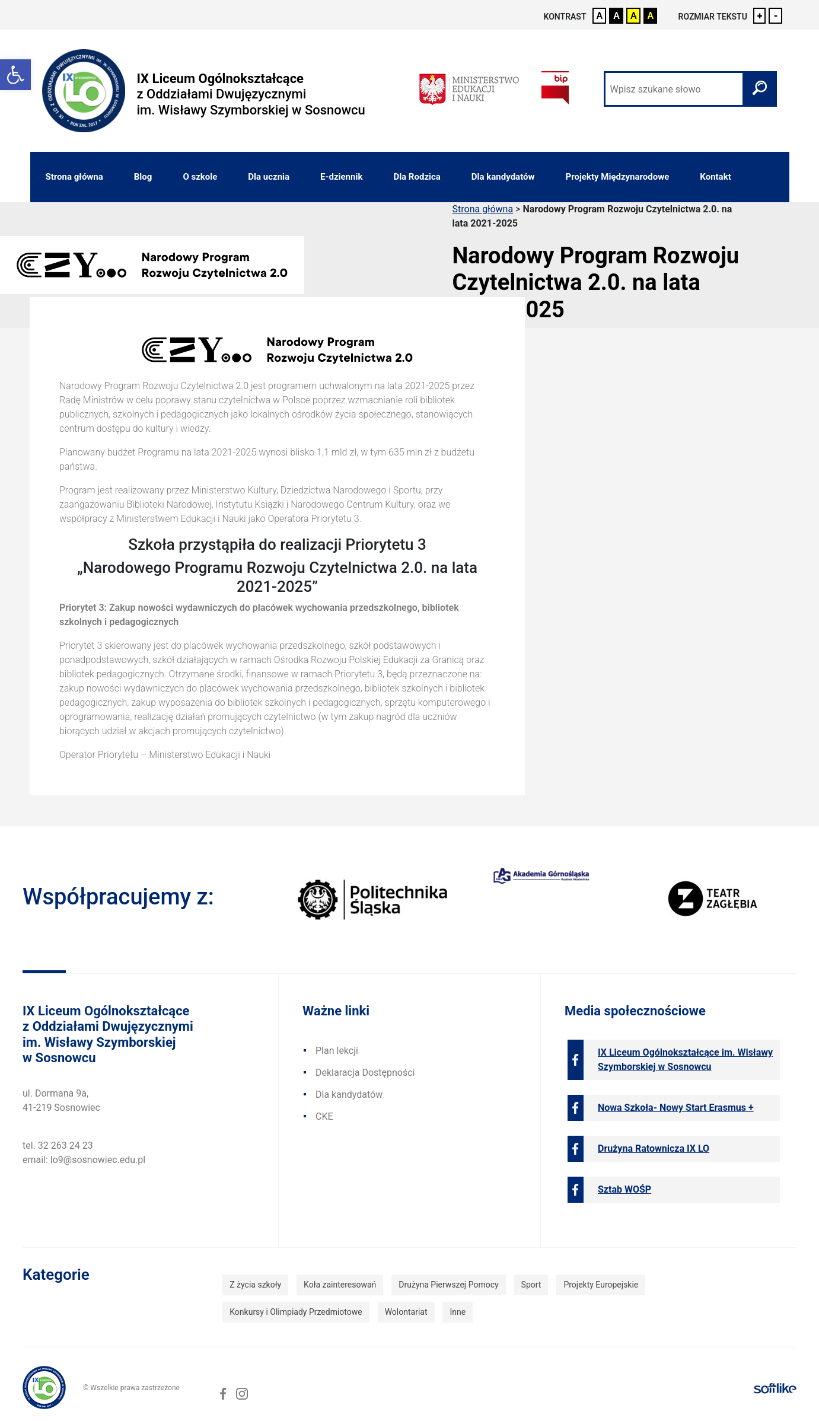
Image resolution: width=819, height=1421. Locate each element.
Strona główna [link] (74, 176)
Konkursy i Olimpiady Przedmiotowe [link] (296, 1312)
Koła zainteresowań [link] (340, 1284)
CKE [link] (324, 1116)
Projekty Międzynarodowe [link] (618, 176)
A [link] (600, 15)
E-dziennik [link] (341, 176)
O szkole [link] (200, 176)
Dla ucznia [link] (268, 176)
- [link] (775, 15)
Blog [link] (143, 176)
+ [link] (760, 15)
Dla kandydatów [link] (503, 176)
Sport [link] (531, 1284)
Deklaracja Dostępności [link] (365, 1072)
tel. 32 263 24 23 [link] (58, 1145)
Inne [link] (458, 1312)
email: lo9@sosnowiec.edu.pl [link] (84, 1159)
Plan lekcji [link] (337, 1050)
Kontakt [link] (715, 176)
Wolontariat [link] (406, 1312)
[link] (15, 74)
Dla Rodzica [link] (416, 176)
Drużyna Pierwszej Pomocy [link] (448, 1284)
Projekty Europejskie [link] (600, 1284)
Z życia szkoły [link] (255, 1284)
